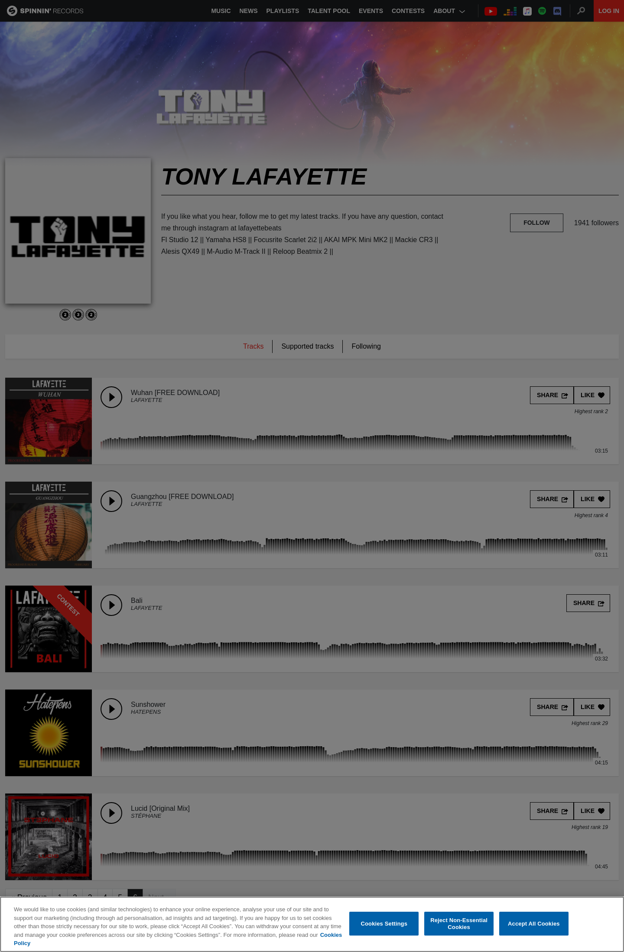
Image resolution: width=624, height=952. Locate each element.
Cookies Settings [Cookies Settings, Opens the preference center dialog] (384, 923)
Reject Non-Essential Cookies (459, 923)
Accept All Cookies (534, 923)
